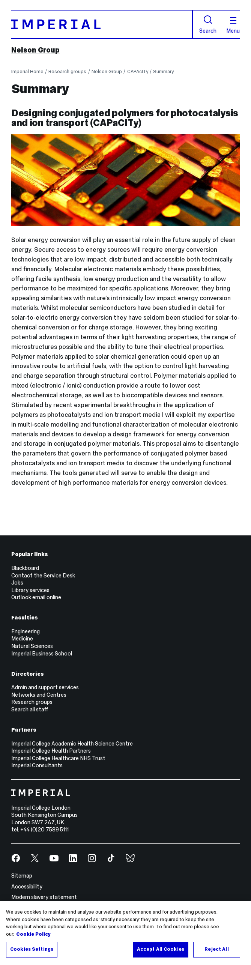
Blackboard (25, 568)
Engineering (25, 631)
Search (207, 24)
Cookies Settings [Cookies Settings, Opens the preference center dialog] (31, 949)
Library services (30, 590)
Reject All (216, 949)
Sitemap (21, 875)
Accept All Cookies (160, 949)
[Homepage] (102, 24)
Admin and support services (45, 687)
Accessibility (26, 886)
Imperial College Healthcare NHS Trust (58, 758)
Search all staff (29, 709)
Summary (163, 72)
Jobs (17, 582)
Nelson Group (35, 49)
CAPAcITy (137, 72)
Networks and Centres (38, 694)
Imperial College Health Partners (51, 750)
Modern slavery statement (44, 897)
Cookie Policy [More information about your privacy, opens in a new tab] (33, 934)
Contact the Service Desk (43, 575)
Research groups (67, 72)
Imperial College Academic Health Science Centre (72, 743)
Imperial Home (27, 72)
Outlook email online (36, 597)
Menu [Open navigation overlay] (233, 25)
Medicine (22, 638)
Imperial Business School (41, 653)
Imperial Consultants (37, 765)
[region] (125, 933)
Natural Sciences (32, 646)
